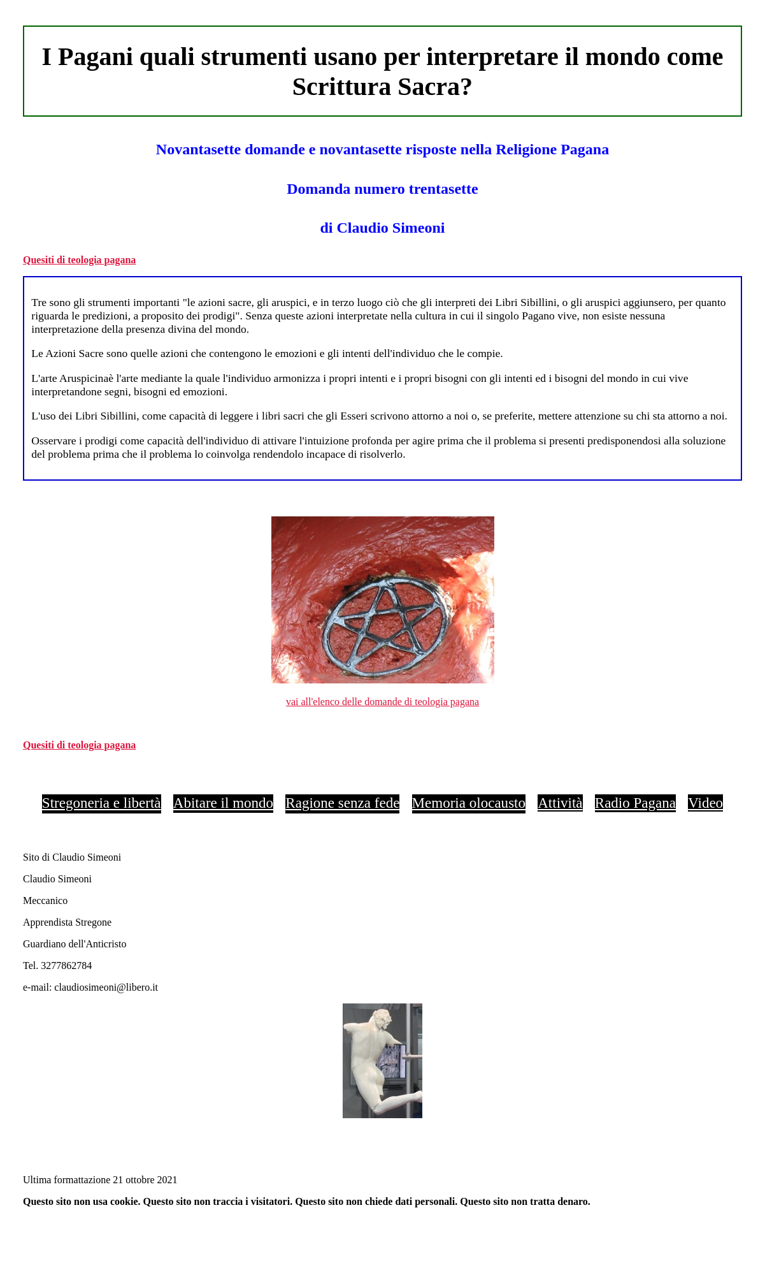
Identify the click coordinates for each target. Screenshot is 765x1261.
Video (705, 802)
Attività (560, 802)
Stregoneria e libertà (101, 802)
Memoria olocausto (468, 802)
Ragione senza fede (342, 802)
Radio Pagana (635, 802)
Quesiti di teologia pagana (79, 259)
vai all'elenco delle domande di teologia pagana (382, 701)
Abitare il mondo (223, 802)
